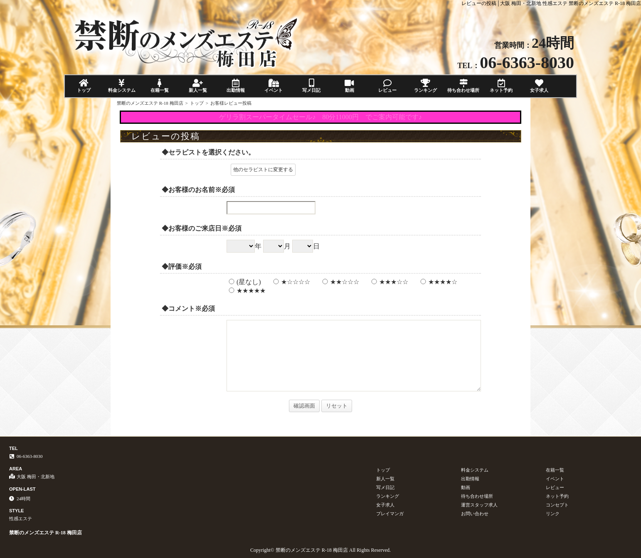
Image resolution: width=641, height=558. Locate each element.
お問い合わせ (474, 513)
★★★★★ (246, 290)
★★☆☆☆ (339, 281)
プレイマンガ (390, 513)
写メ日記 (312, 86)
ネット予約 (501, 86)
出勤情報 (235, 86)
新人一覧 (198, 86)
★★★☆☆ (388, 281)
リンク (553, 513)
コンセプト (557, 504)
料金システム (122, 86)
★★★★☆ (437, 281)
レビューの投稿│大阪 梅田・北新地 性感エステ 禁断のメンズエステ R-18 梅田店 (551, 3)
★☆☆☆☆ (290, 281)
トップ (84, 86)
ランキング (425, 86)
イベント (273, 86)
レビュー (387, 86)
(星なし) (244, 281)
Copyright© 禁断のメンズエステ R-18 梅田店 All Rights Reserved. (320, 550)
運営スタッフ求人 (479, 504)
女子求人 (539, 86)
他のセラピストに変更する (263, 169)
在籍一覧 (160, 86)
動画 (349, 86)
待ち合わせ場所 (463, 86)
